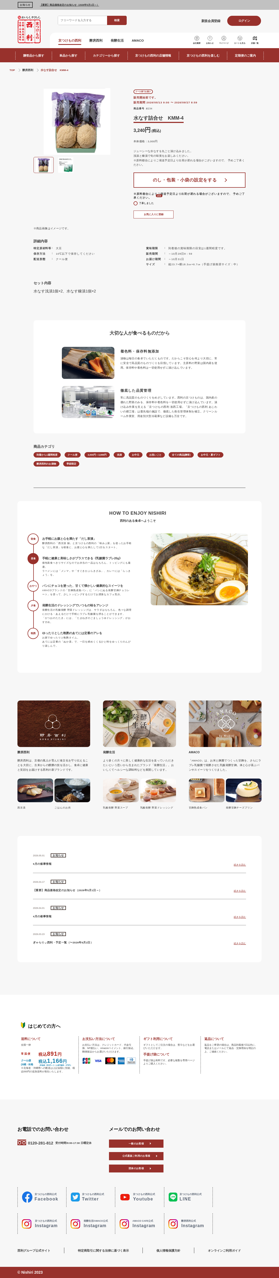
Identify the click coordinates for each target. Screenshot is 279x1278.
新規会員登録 (210, 21)
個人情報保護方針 (168, 1250)
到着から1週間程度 (47, 454)
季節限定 (71, 463)
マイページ (224, 43)
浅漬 (119, 454)
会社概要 (197, 43)
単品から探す (68, 55)
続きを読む (240, 864)
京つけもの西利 (69, 40)
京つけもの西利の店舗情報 (153, 55)
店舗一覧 (255, 43)
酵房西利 (95, 40)
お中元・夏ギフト (210, 454)
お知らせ (210, 43)
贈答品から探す (33, 55)
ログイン (244, 20)
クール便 (72, 454)
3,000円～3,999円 (97, 454)
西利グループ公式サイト (33, 1250)
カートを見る (239, 43)
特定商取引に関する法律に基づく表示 (103, 1250)
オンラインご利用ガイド (224, 1250)
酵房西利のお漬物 (46, 463)
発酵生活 (117, 40)
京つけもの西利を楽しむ (203, 55)
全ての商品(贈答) (181, 454)
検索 (117, 20)
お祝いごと (155, 454)
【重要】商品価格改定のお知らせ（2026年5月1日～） (69, 5)
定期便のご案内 (245, 55)
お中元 (135, 454)
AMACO (138, 40)
